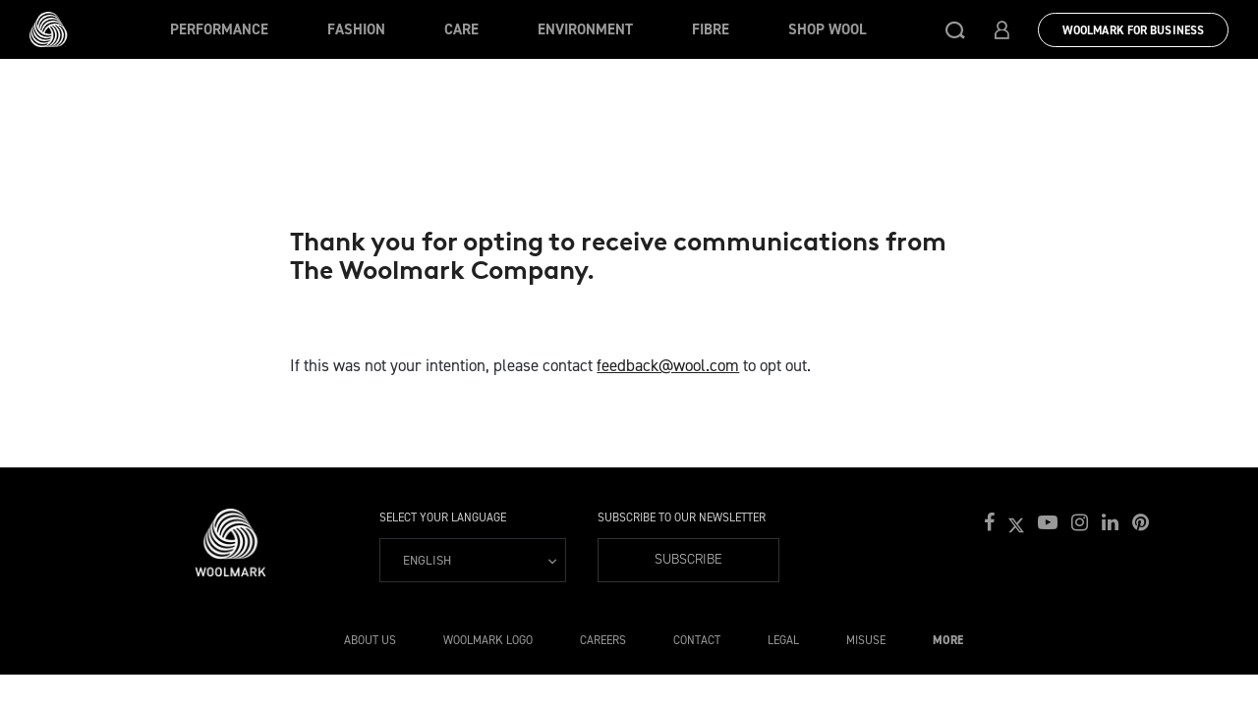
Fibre (710, 29)
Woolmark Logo (488, 640)
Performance (219, 29)
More (948, 640)
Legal (783, 640)
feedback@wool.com (668, 365)
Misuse (866, 640)
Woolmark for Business (1133, 30)
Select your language (442, 517)
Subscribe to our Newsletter (682, 517)
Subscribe (688, 559)
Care (461, 29)
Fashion (356, 29)
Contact (696, 640)
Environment (585, 29)
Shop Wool (827, 29)
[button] (955, 29)
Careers (603, 640)
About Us (370, 640)
